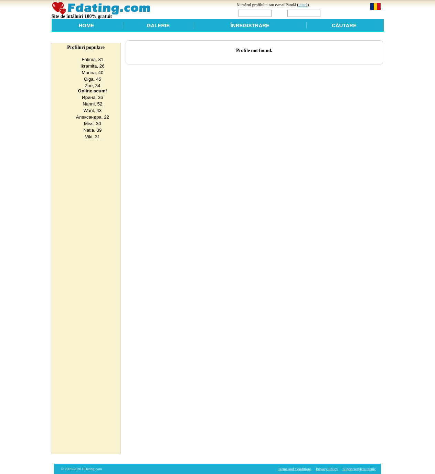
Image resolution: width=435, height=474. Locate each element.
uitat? (302, 4)
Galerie (158, 25)
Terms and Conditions (294, 469)
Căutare (344, 25)
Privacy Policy (327, 469)
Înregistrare (250, 25)
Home (86, 25)
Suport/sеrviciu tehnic (359, 469)
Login (336, 13)
